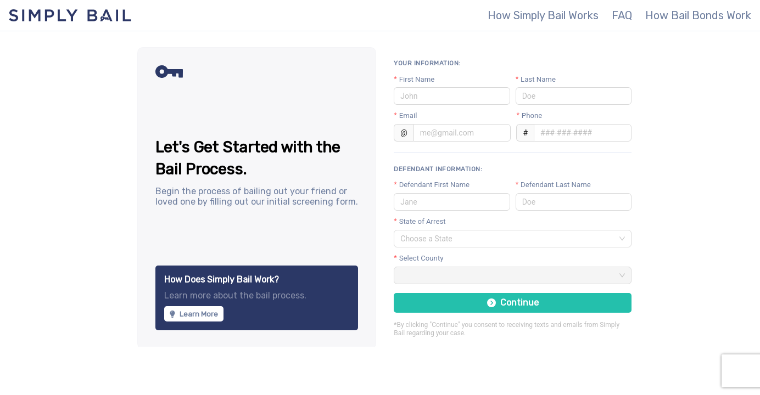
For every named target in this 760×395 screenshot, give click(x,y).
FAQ (622, 15)
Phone (532, 115)
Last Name (538, 79)
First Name (417, 79)
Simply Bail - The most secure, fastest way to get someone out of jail (70, 15)
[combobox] (507, 238)
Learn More (194, 314)
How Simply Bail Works (543, 15)
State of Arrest (422, 221)
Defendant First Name (434, 184)
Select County (421, 258)
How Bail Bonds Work (698, 15)
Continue (513, 302)
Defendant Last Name (556, 184)
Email (408, 115)
